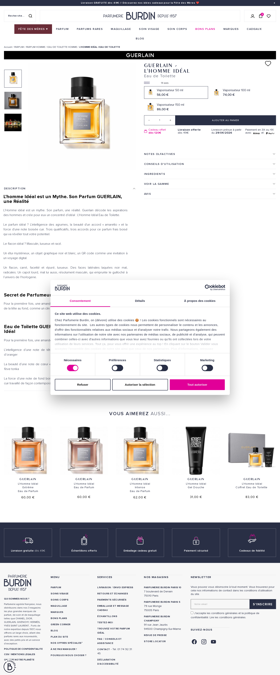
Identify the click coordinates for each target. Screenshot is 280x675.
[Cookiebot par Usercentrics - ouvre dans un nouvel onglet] (207, 288)
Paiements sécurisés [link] (111, 599)
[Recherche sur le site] (20, 16)
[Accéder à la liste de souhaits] (268, 15)
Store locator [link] (155, 641)
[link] (33, 29)
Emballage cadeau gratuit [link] (140, 550)
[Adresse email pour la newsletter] (233, 604)
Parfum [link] (56, 587)
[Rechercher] (30, 16)
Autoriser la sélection (140, 384)
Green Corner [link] (61, 624)
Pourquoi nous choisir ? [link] (68, 655)
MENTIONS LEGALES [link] (23, 654)
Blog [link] (54, 630)
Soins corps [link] (59, 599)
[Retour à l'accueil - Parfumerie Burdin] (140, 16)
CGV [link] (6, 654)
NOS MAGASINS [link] (156, 577)
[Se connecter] (252, 16)
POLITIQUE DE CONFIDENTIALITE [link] (23, 649)
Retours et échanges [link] (112, 593)
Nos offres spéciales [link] (66, 643)
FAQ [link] (99, 639)
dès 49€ (193, 131)
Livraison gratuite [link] (28, 550)
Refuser (82, 384)
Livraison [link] (104, 587)
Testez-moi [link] (105, 622)
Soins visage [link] (60, 593)
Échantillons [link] (107, 616)
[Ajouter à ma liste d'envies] (268, 64)
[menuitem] (33, 29)
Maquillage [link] (59, 606)
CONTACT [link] (103, 649)
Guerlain (28, 479)
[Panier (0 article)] (260, 16)
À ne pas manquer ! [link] (64, 649)
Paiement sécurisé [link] (196, 550)
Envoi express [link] (123, 587)
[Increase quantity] (170, 120)
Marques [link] (57, 612)
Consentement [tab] (80, 300)
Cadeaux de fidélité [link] (252, 550)
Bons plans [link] (59, 618)
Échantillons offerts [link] (84, 550)
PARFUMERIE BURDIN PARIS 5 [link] (162, 602)
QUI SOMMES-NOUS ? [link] (16, 598)
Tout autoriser (197, 384)
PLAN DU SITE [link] (59, 636)
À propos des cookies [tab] (200, 300)
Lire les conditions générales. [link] (228, 617)
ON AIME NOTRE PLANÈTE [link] (19, 659)
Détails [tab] (140, 300)
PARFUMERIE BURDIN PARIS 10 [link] (162, 587)
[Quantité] (159, 120)
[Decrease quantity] (149, 120)
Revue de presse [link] (155, 635)
